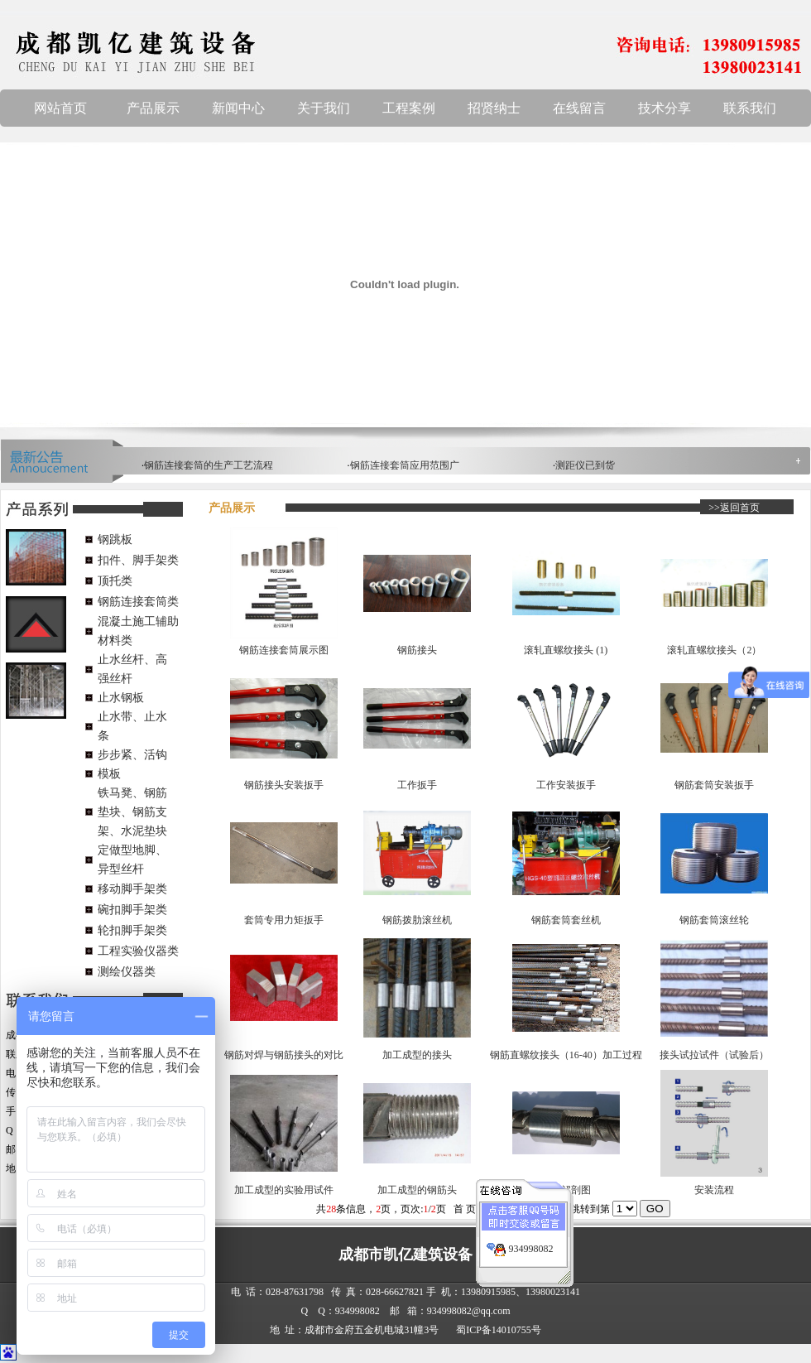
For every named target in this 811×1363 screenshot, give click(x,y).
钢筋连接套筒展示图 (284, 650)
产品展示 (153, 108)
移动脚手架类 (132, 889)
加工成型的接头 (417, 1055)
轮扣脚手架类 (132, 930)
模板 (109, 774)
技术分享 (664, 108)
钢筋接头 (417, 650)
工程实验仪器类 (138, 951)
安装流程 (714, 1190)
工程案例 (408, 108)
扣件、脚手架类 (138, 560)
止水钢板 (121, 697)
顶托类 (115, 581)
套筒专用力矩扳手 (284, 920)
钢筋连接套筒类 (138, 601)
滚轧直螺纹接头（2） (714, 650)
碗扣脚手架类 (132, 909)
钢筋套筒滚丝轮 (714, 920)
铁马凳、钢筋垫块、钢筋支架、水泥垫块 (132, 812)
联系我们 (749, 108)
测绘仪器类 (127, 972)
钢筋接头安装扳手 (284, 785)
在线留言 (579, 108)
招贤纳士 (494, 108)
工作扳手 (417, 785)
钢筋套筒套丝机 (566, 920)
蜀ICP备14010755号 (498, 1330)
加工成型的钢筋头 (417, 1190)
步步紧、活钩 (132, 755)
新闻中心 (238, 108)
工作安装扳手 (566, 785)
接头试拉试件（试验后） (714, 1055)
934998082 (531, 1239)
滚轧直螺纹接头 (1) (565, 650)
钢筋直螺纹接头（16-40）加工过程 (566, 1055)
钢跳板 (115, 539)
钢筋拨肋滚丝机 (417, 920)
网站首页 (60, 108)
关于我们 (323, 108)
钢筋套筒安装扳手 (714, 785)
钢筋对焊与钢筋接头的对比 (283, 1055)
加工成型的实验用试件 (284, 1190)
